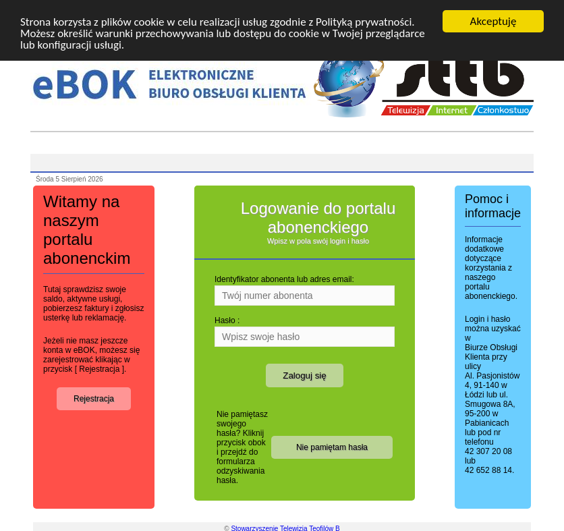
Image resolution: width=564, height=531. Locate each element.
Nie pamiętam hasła (332, 447)
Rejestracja (94, 398)
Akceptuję (493, 21)
